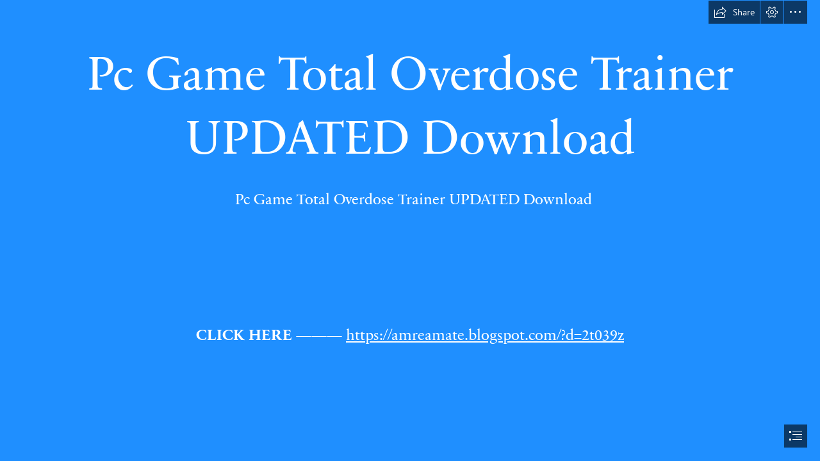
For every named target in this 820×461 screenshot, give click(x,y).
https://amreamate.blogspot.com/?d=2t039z (485, 334)
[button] (734, 12)
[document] (410, 230)
